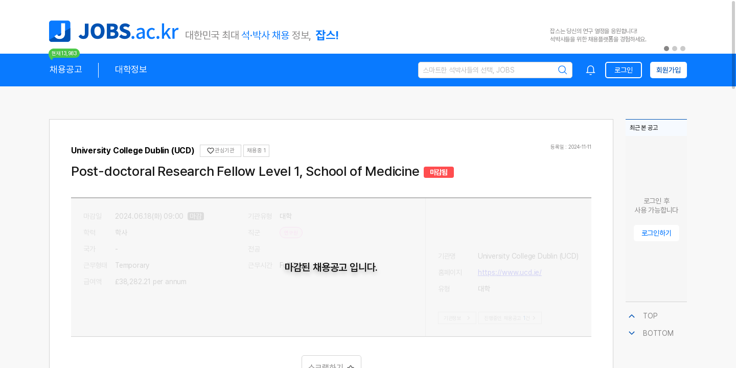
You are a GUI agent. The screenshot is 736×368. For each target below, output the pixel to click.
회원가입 (668, 70)
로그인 (623, 70)
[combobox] (591, 70)
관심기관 (220, 151)
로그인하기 (656, 233)
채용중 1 (256, 150)
